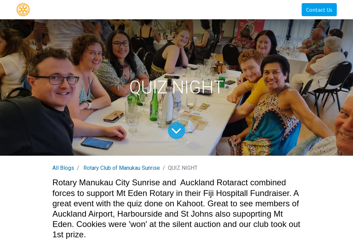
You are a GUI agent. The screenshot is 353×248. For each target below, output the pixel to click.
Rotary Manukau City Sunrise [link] (106, 182)
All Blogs (63, 168)
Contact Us (319, 9)
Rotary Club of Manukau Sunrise (121, 168)
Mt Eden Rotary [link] (145, 193)
